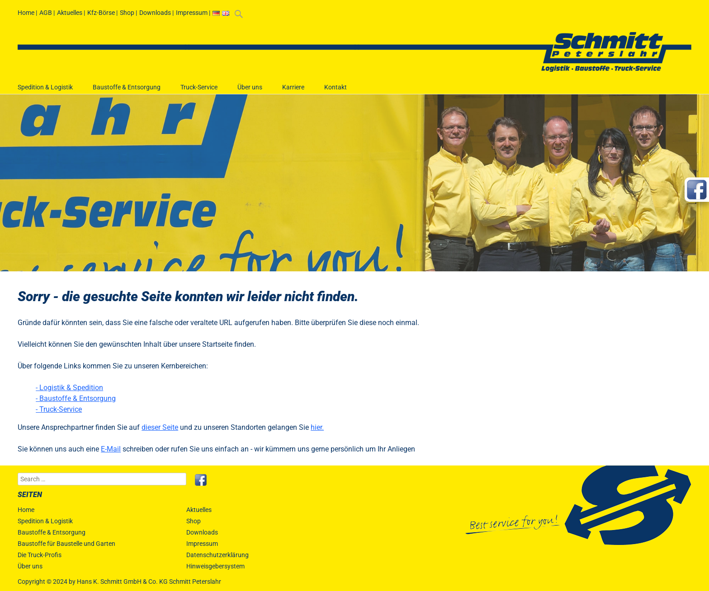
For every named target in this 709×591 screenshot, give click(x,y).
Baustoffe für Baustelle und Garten (66, 543)
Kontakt (335, 91)
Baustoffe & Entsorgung (127, 91)
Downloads (155, 12)
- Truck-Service (59, 409)
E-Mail (111, 449)
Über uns (249, 91)
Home (26, 12)
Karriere (293, 91)
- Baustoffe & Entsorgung (76, 398)
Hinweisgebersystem (215, 566)
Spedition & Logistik (45, 91)
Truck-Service (198, 91)
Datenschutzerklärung (217, 554)
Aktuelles (69, 12)
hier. (317, 427)
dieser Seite (160, 427)
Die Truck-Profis (39, 554)
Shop (127, 12)
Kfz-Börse (101, 12)
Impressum (192, 12)
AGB (45, 12)
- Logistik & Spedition (69, 387)
